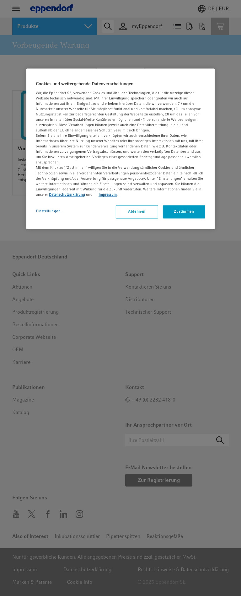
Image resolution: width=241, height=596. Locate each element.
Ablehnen (137, 211)
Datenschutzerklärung (67, 194)
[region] (120, 148)
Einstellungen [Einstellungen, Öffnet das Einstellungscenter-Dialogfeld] (48, 211)
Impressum (108, 194)
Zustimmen (184, 211)
